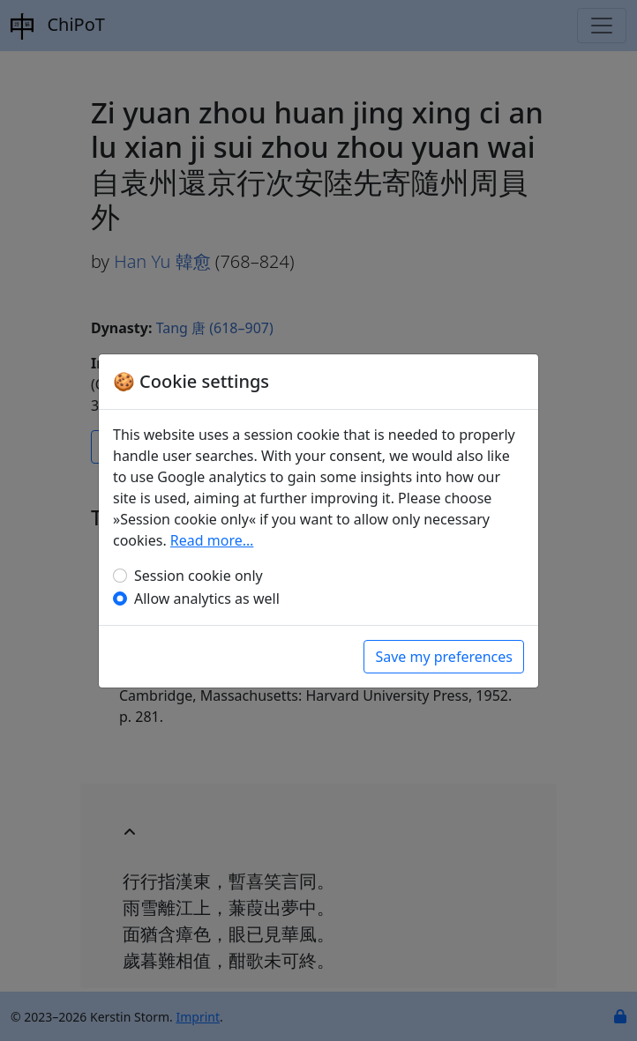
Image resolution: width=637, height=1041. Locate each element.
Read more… (212, 540)
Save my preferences (444, 656)
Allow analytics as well (207, 598)
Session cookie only (198, 575)
